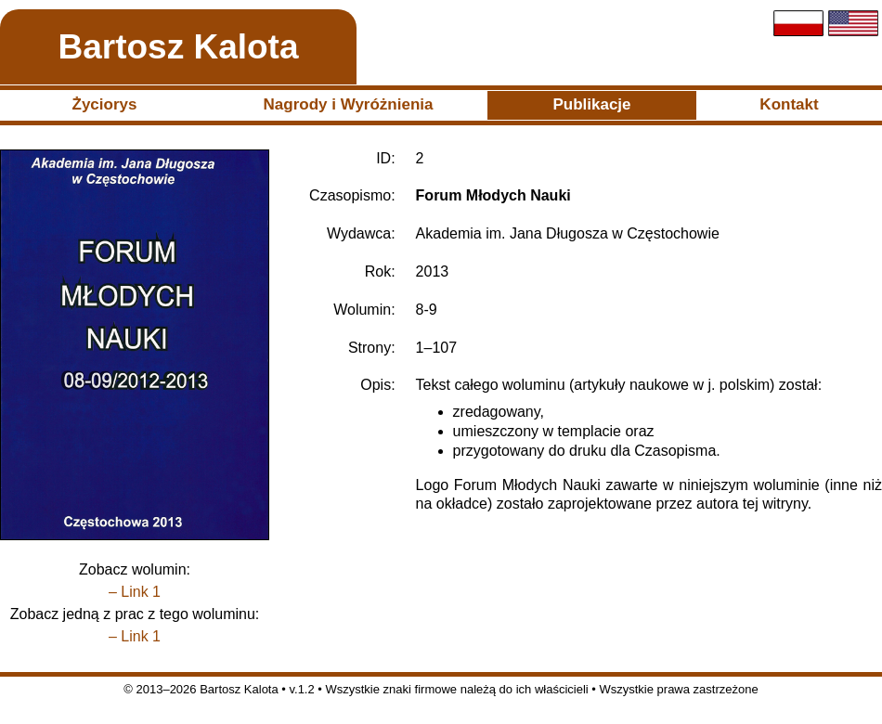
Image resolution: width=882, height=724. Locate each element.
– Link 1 (135, 592)
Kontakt (788, 104)
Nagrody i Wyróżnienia (349, 104)
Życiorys (104, 104)
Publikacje (591, 104)
